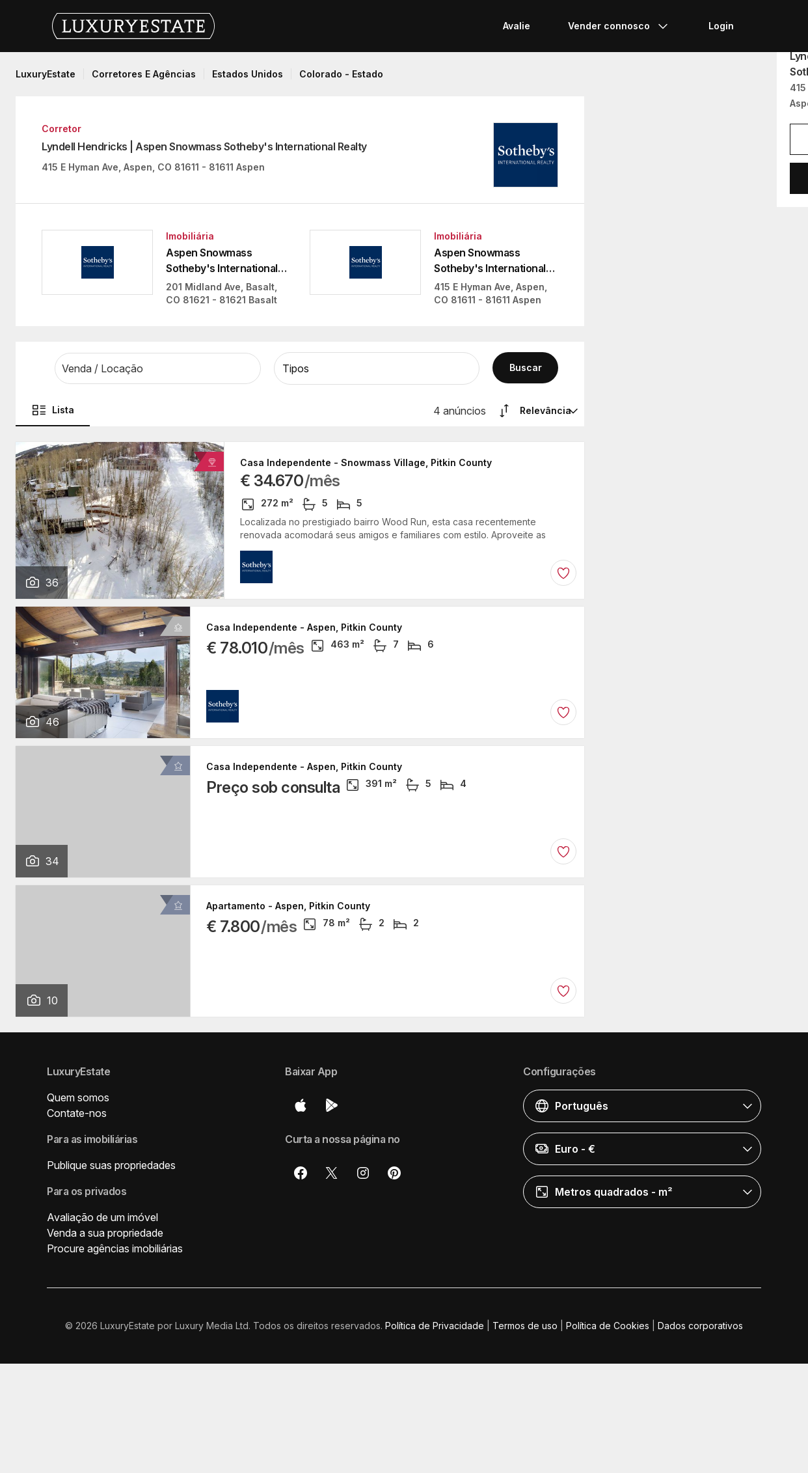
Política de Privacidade (434, 1325)
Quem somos (78, 1097)
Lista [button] (52, 410)
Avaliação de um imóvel (102, 1217)
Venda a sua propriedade (105, 1232)
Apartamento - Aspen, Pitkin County (288, 906)
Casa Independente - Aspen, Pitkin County (304, 627)
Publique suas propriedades (111, 1165)
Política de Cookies (607, 1325)
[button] (158, 368)
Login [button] (721, 25)
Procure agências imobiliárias (115, 1248)
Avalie (516, 25)
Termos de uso (525, 1325)
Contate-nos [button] (77, 1113)
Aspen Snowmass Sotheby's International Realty (222, 268)
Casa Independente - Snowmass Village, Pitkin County (366, 463)
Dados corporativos (700, 1325)
